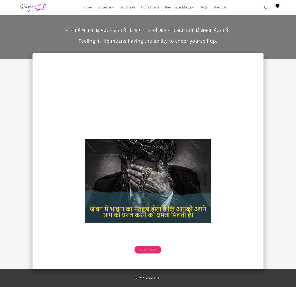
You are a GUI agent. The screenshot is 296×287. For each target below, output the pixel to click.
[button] (106, 7)
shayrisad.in (153, 278)
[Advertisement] (147, 92)
